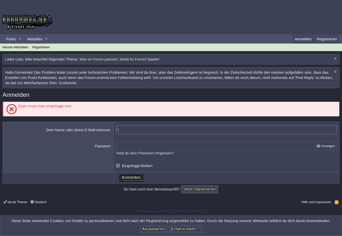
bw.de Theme (15, 202)
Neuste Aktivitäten (15, 47)
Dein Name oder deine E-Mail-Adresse (78, 130)
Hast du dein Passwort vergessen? (145, 153)
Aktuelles (34, 39)
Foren (11, 39)
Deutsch (39, 202)
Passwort (102, 146)
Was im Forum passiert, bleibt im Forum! (113, 59)
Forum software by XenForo (171, 211)
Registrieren (41, 47)
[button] (19, 39)
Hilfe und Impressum (316, 202)
